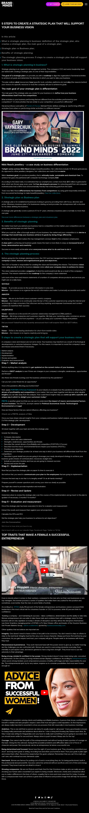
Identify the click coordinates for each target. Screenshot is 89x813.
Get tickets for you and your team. (43, 158)
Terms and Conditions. (53, 808)
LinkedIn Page (28, 530)
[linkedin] (42, 797)
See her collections (52, 193)
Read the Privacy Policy (35, 808)
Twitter (50, 530)
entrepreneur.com (79, 658)
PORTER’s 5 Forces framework (23, 390)
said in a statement (31, 625)
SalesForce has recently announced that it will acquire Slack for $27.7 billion (45, 322)
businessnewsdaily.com (56, 625)
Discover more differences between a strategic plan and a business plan (29, 217)
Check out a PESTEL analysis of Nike (17, 414)
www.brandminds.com (52, 803)
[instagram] (46, 797)
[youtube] (49, 797)
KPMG (16, 607)
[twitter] (39, 797)
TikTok (57, 530)
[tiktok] (52, 797)
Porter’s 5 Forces (33, 106)
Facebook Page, (40, 530)
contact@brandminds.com (38, 803)
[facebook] (36, 797)
